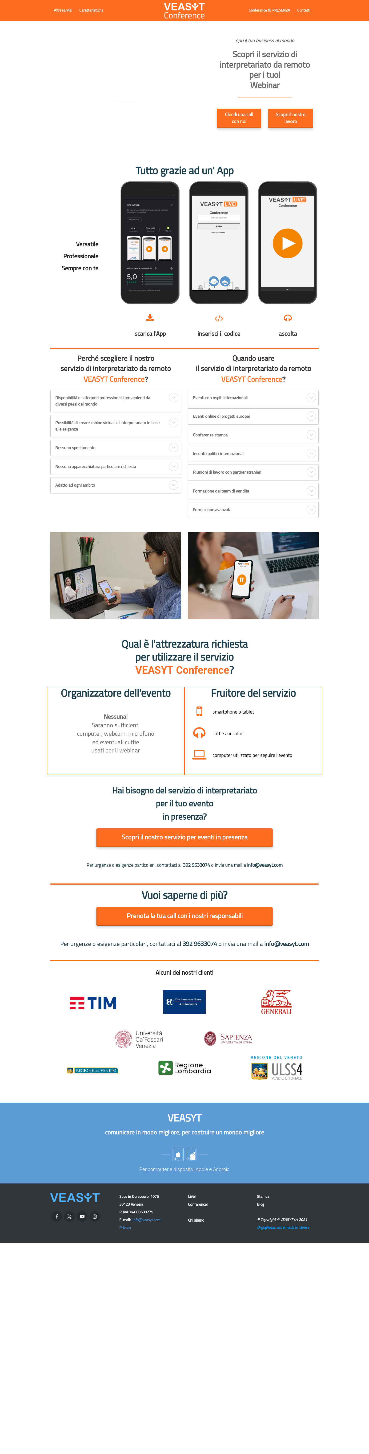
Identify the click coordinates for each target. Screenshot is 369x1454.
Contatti (303, 10)
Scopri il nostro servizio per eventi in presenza (185, 837)
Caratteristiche (91, 10)
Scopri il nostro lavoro (290, 118)
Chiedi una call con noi (239, 118)
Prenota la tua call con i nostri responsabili (185, 916)
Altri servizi (63, 10)
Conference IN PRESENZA (269, 10)
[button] (173, 397)
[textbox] (265, 69)
